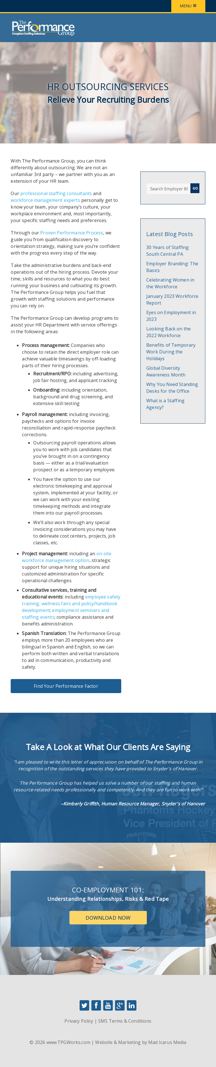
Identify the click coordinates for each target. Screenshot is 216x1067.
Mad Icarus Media (167, 1042)
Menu (188, 6)
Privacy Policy (78, 1021)
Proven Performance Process (71, 233)
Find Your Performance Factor (66, 686)
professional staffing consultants (56, 193)
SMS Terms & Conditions (124, 1021)
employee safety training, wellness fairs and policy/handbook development (71, 603)
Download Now (108, 917)
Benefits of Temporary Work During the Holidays (170, 352)
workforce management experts (45, 200)
